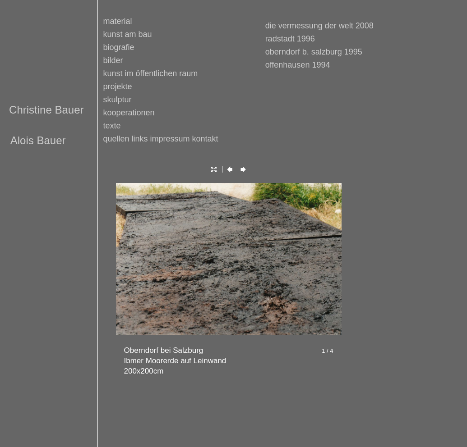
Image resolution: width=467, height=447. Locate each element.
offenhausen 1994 (297, 64)
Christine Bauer (46, 110)
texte (112, 125)
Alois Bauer (38, 140)
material (117, 21)
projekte (117, 86)
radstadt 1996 (290, 38)
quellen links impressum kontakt (160, 138)
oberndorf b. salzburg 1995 (313, 51)
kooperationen (129, 112)
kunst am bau (127, 34)
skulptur (117, 99)
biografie (118, 47)
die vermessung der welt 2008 (319, 25)
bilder (113, 60)
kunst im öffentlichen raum (150, 73)
